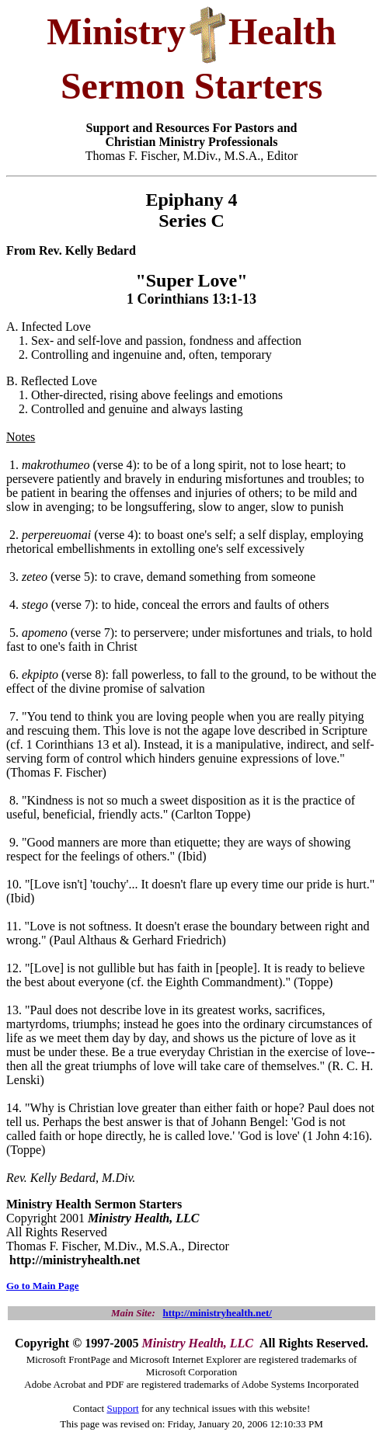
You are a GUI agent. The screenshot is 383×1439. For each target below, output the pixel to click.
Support (122, 1408)
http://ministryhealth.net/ (216, 1313)
